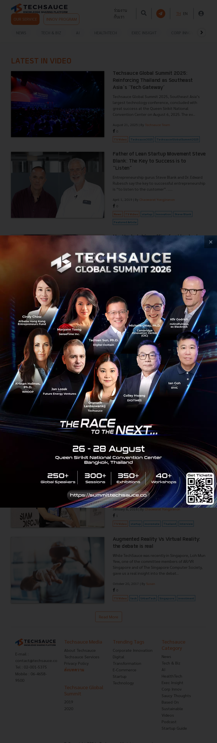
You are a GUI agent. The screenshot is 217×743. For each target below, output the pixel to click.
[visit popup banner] (108, 371)
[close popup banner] (210, 241)
